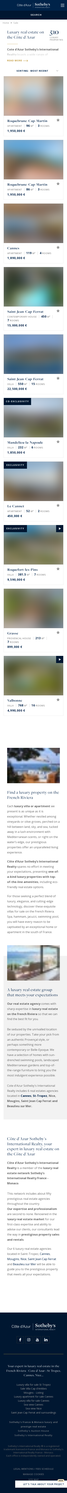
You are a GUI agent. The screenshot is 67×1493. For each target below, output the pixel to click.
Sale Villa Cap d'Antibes (33, 1388)
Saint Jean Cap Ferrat (42, 1259)
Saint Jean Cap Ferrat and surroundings (33, 1412)
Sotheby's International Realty (33, 1435)
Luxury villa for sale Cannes (33, 1400)
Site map (33, 1479)
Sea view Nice (34, 1408)
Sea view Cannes (33, 1404)
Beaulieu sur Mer (24, 1264)
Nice (23, 1259)
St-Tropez (40, 1096)
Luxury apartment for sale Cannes (33, 1396)
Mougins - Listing (33, 1392)
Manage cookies (33, 1474)
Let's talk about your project (41, 1484)
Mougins (13, 1259)
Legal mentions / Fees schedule (34, 1468)
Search (33, 15)
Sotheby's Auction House (33, 1430)
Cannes (26, 1096)
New (61, 1480)
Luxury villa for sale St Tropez (33, 1384)
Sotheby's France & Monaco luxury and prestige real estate (33, 1424)
